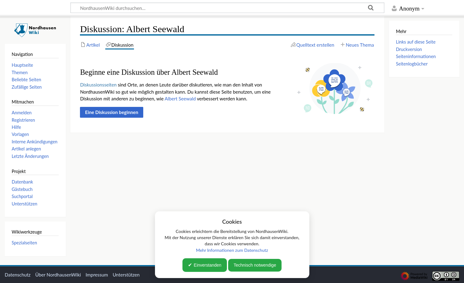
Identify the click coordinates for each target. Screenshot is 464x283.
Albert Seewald (180, 98)
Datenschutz (18, 274)
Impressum (97, 274)
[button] (111, 112)
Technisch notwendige (255, 265)
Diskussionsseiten (98, 84)
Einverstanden (208, 265)
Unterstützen (126, 274)
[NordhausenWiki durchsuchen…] (227, 8)
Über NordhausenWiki (58, 274)
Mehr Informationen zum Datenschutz (232, 250)
